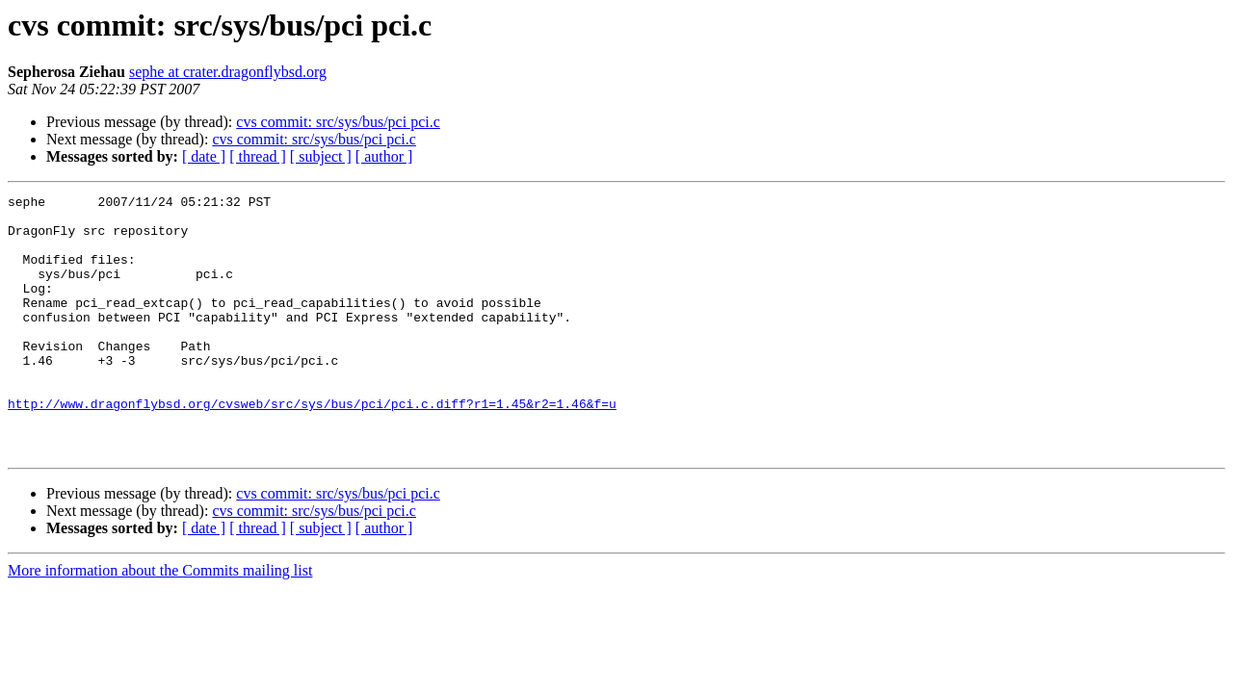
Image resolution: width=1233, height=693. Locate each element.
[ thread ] (257, 156)
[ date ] (203, 156)
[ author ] (384, 156)
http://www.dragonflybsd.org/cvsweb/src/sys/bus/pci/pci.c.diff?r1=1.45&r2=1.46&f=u (312, 446)
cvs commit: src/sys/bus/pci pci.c (338, 122)
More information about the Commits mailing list (160, 622)
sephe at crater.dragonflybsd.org (228, 72)
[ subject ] (321, 156)
